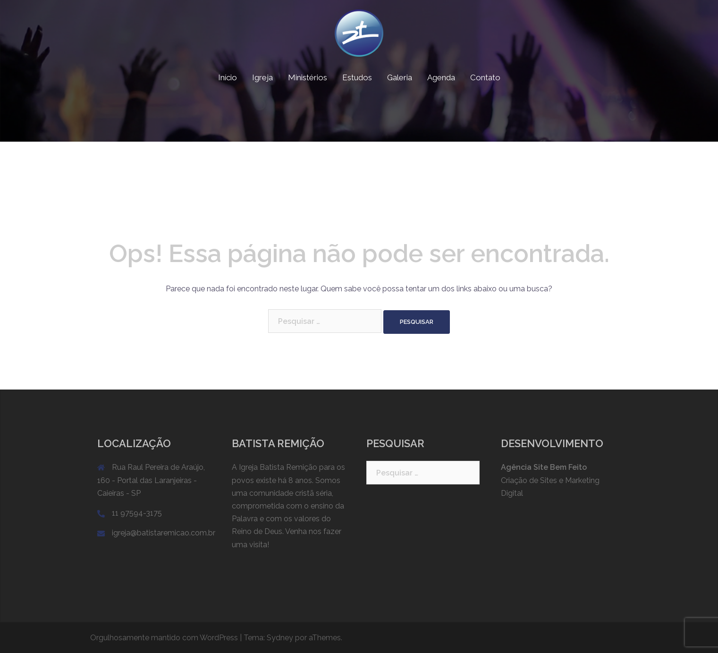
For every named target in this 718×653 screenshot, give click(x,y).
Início (227, 77)
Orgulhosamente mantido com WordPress (164, 637)
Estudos (357, 77)
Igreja (262, 77)
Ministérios (307, 77)
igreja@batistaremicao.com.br (163, 532)
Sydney (280, 637)
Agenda (441, 77)
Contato (485, 77)
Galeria (399, 77)
